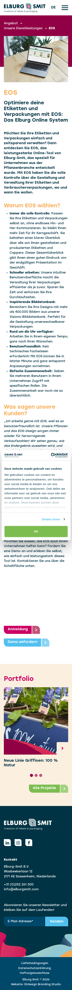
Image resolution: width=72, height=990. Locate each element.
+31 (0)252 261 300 (19, 884)
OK (36, 531)
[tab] (31, 775)
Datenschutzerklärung (34, 968)
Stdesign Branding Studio (42, 984)
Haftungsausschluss (34, 973)
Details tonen (51, 519)
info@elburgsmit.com (21, 889)
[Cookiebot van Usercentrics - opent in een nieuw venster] (51, 455)
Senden (56, 921)
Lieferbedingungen (34, 963)
